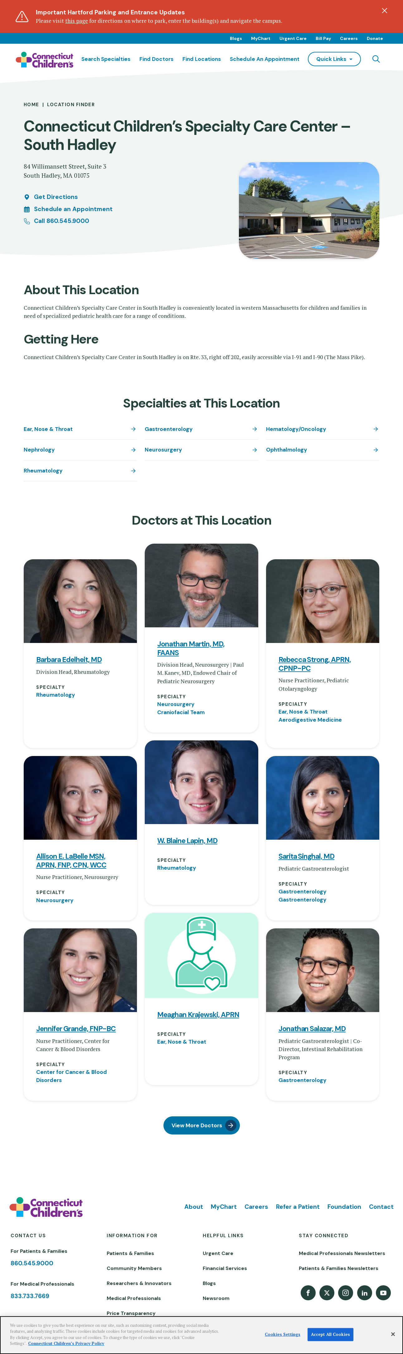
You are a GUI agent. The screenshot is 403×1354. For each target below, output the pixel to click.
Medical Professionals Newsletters (342, 1253)
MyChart (260, 38)
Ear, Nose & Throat (48, 429)
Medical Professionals (134, 1298)
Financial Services (225, 1268)
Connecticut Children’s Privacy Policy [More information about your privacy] (66, 1343)
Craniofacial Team (181, 712)
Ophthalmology (286, 449)
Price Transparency (131, 1313)
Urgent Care (293, 38)
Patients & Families (130, 1253)
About (193, 1207)
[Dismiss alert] (384, 10)
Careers (349, 38)
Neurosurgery (163, 449)
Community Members (134, 1268)
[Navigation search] (376, 59)
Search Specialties (105, 59)
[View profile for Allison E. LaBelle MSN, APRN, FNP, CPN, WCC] (80, 798)
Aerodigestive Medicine (310, 719)
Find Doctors (156, 59)
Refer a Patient (298, 1207)
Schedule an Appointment (264, 59)
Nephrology (39, 449)
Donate (375, 38)
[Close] (393, 1334)
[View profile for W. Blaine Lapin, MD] (201, 782)
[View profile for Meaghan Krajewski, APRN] (201, 955)
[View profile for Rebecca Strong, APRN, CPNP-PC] (322, 601)
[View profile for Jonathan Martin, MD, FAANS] (201, 585)
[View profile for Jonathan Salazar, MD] (322, 970)
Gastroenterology (169, 429)
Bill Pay (323, 38)
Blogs (236, 38)
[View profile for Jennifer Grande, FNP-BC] (80, 970)
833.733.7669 (30, 1296)
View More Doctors (197, 1125)
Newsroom (216, 1298)
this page (76, 20)
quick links (331, 59)
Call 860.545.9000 (61, 221)
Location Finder (71, 104)
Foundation (344, 1207)
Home (31, 104)
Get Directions (56, 197)
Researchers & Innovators (139, 1283)
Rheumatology (43, 470)
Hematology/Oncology (296, 429)
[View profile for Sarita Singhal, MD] (322, 798)
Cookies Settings (282, 1334)
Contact (381, 1207)
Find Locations (201, 59)
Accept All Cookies (330, 1334)
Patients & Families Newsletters (338, 1268)
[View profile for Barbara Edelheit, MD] (80, 601)
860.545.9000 (32, 1263)
